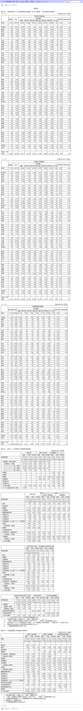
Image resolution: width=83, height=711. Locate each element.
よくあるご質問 (23, 1)
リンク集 (36, 1)
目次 (2, 5)
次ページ (14, 5)
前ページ (7, 5)
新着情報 (8, 1)
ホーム (3, 1)
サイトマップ (44, 1)
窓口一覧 (15, 1)
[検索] (72, 2)
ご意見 (31, 1)
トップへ (3, 705)
